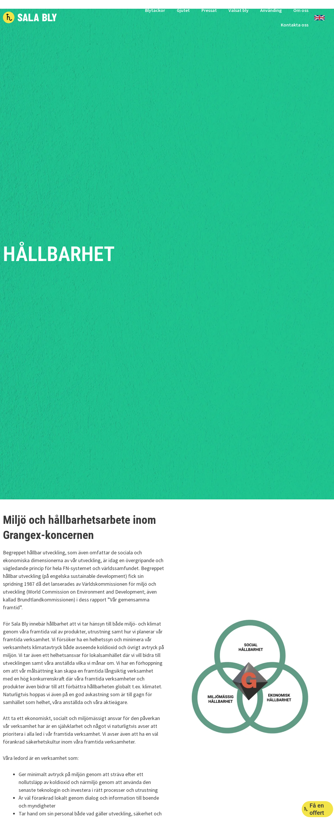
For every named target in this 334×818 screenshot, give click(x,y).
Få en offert (317, 809)
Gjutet (183, 10)
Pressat (209, 10)
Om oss (300, 10)
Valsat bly (238, 10)
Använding (271, 10)
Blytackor (155, 10)
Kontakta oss (294, 25)
